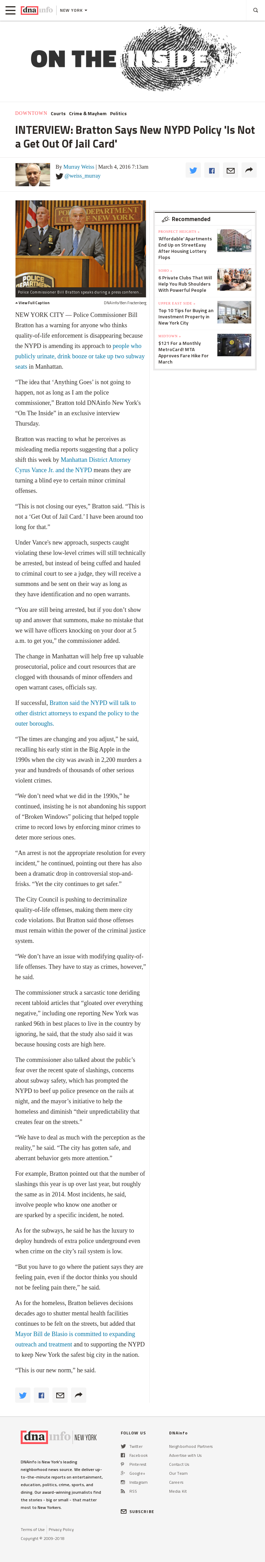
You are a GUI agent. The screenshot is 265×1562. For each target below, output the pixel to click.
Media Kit (178, 1491)
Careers (176, 1482)
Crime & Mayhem (88, 113)
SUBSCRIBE (137, 1511)
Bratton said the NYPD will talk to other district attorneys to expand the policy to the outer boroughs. (77, 713)
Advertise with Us (185, 1455)
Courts (58, 113)
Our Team (178, 1473)
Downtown (31, 113)
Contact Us (179, 1464)
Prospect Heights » (179, 231)
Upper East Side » (177, 303)
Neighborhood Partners (191, 1446)
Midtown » (169, 336)
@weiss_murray (83, 176)
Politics (118, 113)
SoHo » (165, 270)
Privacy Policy (61, 1529)
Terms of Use (33, 1529)
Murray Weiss (79, 167)
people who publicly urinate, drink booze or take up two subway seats (80, 356)
